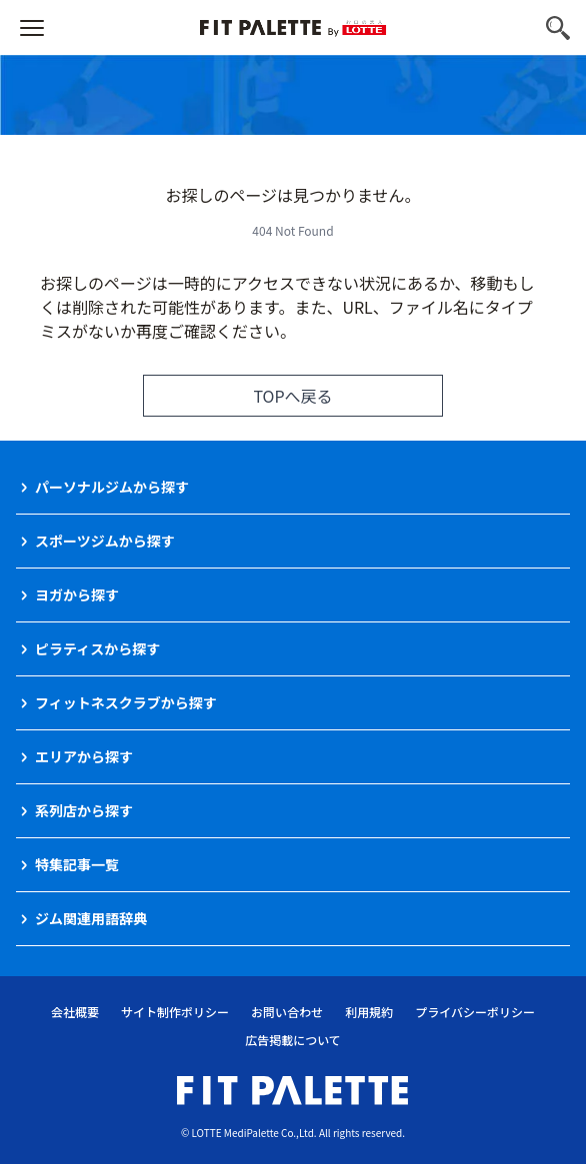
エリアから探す (84, 756)
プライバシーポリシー (475, 1011)
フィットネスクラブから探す (126, 702)
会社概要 (75, 1011)
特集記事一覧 (77, 864)
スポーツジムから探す (105, 541)
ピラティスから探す (97, 648)
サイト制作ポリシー (175, 1011)
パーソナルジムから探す (112, 487)
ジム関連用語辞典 (91, 918)
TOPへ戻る (292, 396)
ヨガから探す (77, 594)
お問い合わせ (287, 1011)
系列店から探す (84, 810)
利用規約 (369, 1011)
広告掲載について (293, 1039)
